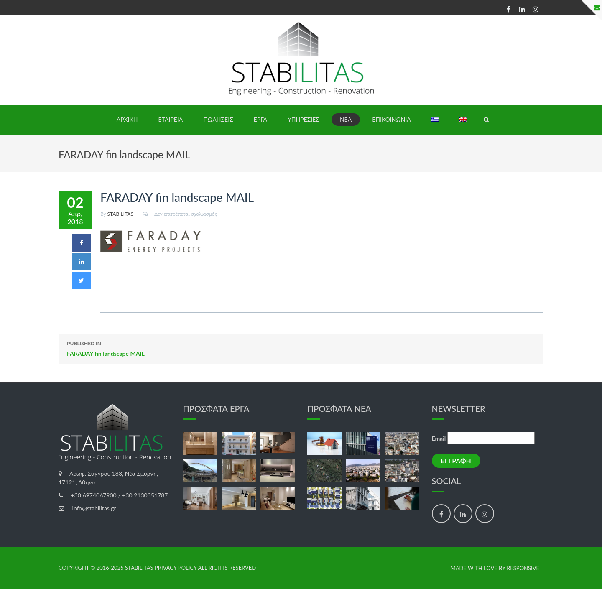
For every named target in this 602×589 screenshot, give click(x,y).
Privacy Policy (176, 567)
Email (439, 438)
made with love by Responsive (495, 568)
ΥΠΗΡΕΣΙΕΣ (303, 119)
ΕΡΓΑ (260, 119)
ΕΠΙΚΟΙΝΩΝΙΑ (391, 119)
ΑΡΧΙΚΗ (127, 119)
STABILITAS (120, 214)
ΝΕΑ (346, 119)
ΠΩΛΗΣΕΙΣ (218, 119)
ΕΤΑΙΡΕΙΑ (170, 119)
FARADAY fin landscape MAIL (301, 348)
